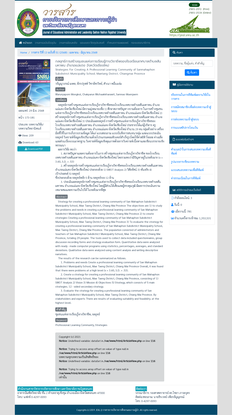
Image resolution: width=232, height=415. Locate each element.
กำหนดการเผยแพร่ (117, 43)
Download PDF (34, 148)
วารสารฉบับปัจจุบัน (45, 43)
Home (23, 52)
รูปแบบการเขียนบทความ (185, 161)
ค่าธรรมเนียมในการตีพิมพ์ (185, 178)
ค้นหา (192, 72)
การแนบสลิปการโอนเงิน (184, 127)
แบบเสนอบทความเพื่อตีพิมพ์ (187, 170)
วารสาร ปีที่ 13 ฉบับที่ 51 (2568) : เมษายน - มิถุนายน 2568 (64, 52)
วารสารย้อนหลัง (68, 43)
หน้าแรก (25, 43)
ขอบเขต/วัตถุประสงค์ (92, 43)
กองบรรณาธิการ (140, 43)
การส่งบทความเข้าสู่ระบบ (185, 119)
